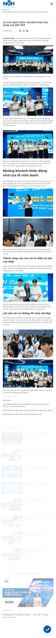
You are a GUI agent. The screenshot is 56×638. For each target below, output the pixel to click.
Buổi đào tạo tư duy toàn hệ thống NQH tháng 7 (22, 415)
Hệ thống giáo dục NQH (13, 318)
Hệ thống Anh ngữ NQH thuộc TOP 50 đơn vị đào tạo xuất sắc (28, 411)
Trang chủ (5, 10)
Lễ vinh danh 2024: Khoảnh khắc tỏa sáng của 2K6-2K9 (25, 12)
